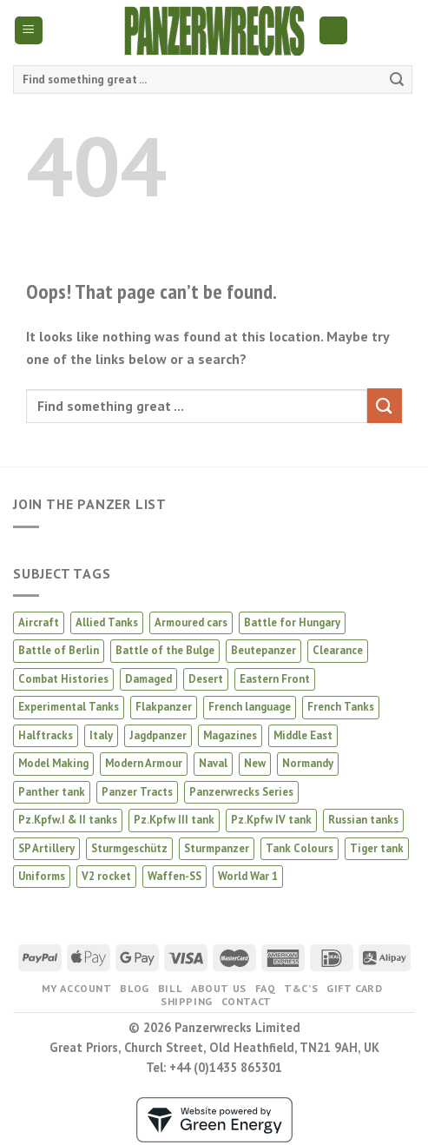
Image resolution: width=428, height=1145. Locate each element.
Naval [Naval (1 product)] (213, 763)
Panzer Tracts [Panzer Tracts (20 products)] (137, 791)
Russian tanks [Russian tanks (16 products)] (363, 819)
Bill (170, 988)
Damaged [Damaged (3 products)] (148, 679)
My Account (77, 988)
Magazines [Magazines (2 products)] (230, 735)
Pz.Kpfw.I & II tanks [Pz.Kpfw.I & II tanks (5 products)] (67, 819)
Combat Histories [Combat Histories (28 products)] (63, 679)
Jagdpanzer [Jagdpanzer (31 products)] (158, 735)
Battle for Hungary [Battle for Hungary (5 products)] (292, 622)
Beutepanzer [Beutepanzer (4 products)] (263, 650)
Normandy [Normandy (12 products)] (307, 763)
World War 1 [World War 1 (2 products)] (248, 876)
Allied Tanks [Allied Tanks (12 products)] (107, 622)
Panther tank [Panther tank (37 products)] (51, 791)
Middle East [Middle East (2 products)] (303, 735)
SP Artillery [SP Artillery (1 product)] (46, 848)
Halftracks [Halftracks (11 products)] (45, 735)
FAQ (265, 988)
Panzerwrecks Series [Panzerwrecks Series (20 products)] (241, 791)
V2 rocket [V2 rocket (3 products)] (106, 876)
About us (219, 988)
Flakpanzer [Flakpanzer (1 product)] (163, 706)
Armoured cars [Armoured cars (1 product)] (191, 622)
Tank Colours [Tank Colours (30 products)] (299, 848)
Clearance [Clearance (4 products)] (338, 650)
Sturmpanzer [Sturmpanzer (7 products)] (216, 848)
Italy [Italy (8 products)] (101, 735)
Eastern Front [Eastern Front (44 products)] (275, 679)
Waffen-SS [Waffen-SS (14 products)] (174, 876)
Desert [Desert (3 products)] (205, 679)
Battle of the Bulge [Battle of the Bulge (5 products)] (164, 650)
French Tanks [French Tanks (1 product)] (340, 706)
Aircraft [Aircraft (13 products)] (38, 622)
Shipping (187, 1001)
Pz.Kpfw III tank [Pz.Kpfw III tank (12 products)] (174, 819)
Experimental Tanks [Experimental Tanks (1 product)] (68, 706)
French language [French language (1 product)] (249, 706)
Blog (134, 988)
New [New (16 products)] (255, 763)
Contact (246, 1001)
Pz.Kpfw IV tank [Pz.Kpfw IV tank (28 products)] (271, 819)
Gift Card (354, 988)
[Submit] (397, 80)
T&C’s (301, 988)
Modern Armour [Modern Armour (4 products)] (143, 763)
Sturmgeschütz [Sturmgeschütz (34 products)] (129, 848)
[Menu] (29, 31)
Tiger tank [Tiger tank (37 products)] (377, 848)
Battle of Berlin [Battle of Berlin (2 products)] (58, 650)
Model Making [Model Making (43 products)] (53, 763)
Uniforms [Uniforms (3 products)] (41, 876)
